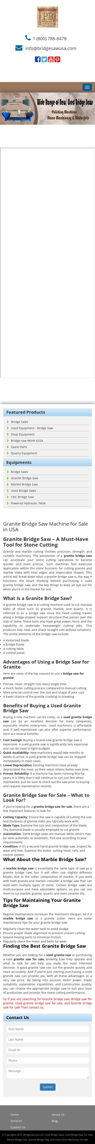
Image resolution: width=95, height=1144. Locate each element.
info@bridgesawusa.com (51, 48)
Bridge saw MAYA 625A (25, 441)
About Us (58, 1115)
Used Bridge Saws (21, 491)
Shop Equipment (20, 434)
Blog (55, 1121)
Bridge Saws (17, 422)
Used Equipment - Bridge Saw (30, 428)
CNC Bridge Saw (20, 497)
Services (16, 1121)
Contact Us (18, 1127)
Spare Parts (17, 447)
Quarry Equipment (22, 453)
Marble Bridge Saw (22, 484)
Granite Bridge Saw (22, 478)
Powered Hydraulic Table (26, 503)
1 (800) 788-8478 (50, 38)
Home (15, 1115)
